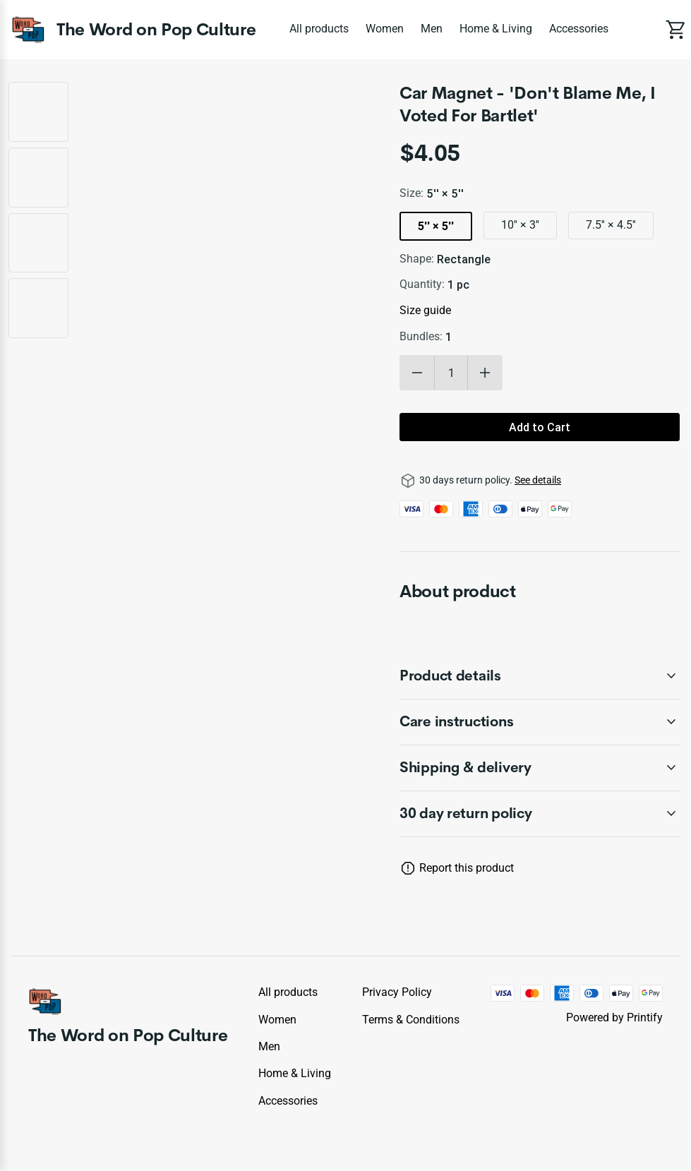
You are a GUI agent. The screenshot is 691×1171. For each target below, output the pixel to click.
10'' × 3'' (520, 225)
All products (319, 28)
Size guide (425, 310)
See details (538, 480)
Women (385, 28)
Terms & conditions (410, 1019)
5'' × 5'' (436, 226)
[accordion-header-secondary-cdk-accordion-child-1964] (539, 768)
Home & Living (495, 28)
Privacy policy (397, 992)
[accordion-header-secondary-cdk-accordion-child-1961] (539, 813)
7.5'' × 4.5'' (611, 225)
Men (432, 28)
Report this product (466, 868)
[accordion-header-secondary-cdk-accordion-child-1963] (539, 722)
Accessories (578, 28)
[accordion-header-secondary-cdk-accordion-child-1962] (539, 676)
